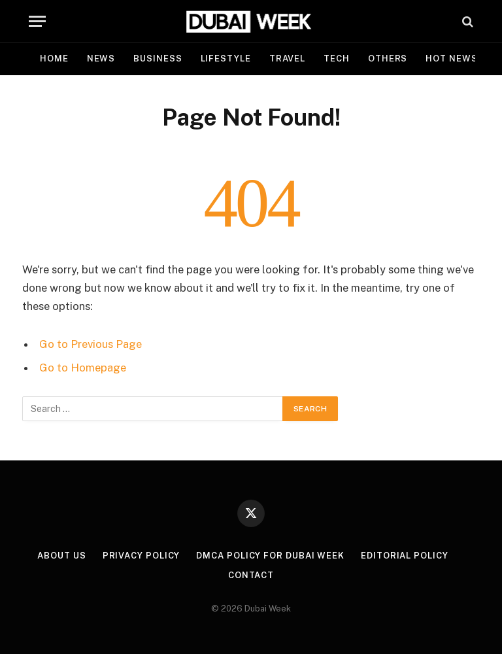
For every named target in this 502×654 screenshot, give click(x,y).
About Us (61, 555)
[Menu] (37, 21)
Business (157, 58)
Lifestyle (226, 58)
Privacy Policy (141, 555)
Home (54, 58)
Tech (337, 58)
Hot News (451, 58)
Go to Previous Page (90, 344)
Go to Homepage (82, 367)
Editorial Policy (404, 555)
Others (387, 58)
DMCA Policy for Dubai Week (270, 555)
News (101, 58)
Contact (251, 575)
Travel (287, 58)
